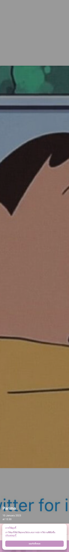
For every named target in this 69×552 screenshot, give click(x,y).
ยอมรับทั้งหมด (34, 544)
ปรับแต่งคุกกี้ (11, 535)
